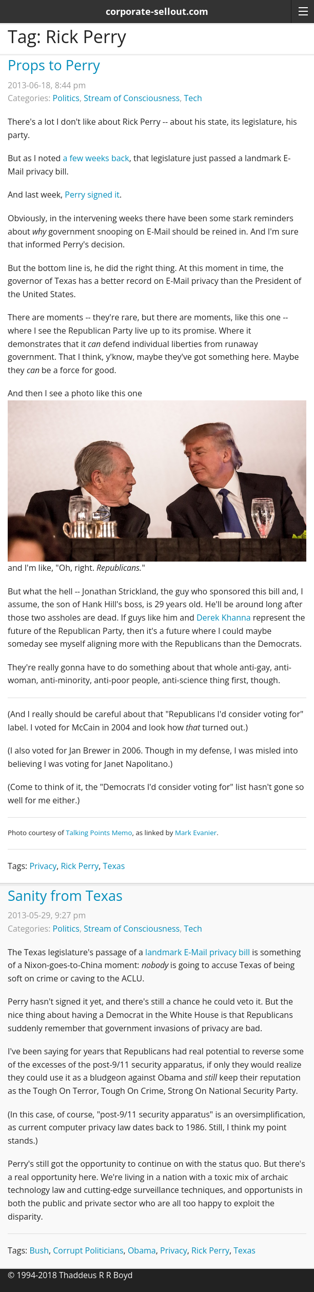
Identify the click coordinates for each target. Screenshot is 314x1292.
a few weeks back (96, 158)
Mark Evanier (196, 832)
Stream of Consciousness (132, 98)
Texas (114, 866)
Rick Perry (80, 866)
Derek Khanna (224, 617)
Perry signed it (92, 194)
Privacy (42, 866)
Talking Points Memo (99, 832)
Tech (193, 98)
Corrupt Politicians (88, 1250)
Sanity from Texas (65, 895)
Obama (142, 1250)
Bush (39, 1250)
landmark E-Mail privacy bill (197, 952)
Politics (66, 98)
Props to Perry (54, 64)
